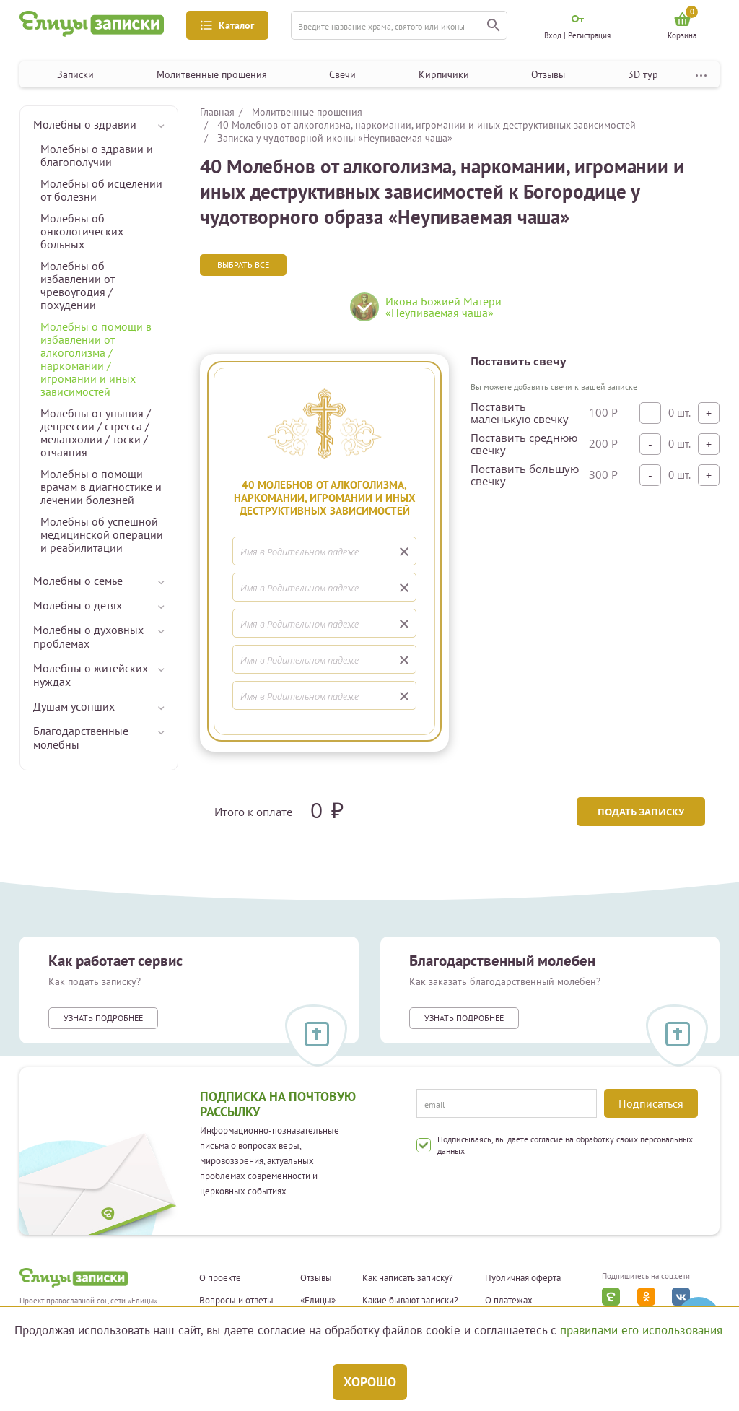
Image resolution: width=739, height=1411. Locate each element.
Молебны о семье (78, 580)
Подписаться (650, 1103)
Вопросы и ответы (236, 1300)
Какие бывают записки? (410, 1300)
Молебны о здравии (84, 124)
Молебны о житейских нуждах (90, 675)
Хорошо (370, 1381)
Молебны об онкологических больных (81, 231)
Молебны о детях (77, 605)
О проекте (220, 1278)
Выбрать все (243, 264)
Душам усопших (74, 706)
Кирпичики (444, 74)
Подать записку (641, 811)
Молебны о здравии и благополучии (96, 155)
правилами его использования (641, 1330)
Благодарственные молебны (80, 738)
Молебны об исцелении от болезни (101, 190)
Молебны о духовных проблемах (88, 636)
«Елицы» (318, 1300)
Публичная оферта (523, 1278)
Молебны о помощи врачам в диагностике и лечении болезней (101, 486)
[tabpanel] (449, 312)
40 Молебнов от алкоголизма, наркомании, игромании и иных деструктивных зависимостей (426, 124)
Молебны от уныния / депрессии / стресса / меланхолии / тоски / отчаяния (95, 432)
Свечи (342, 74)
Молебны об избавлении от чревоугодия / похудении (77, 285)
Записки (75, 74)
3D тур (643, 74)
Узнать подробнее (103, 1017)
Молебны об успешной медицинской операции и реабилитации (101, 534)
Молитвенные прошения (212, 74)
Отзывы (548, 74)
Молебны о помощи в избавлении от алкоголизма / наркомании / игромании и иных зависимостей (96, 359)
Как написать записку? (407, 1278)
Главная (217, 111)
